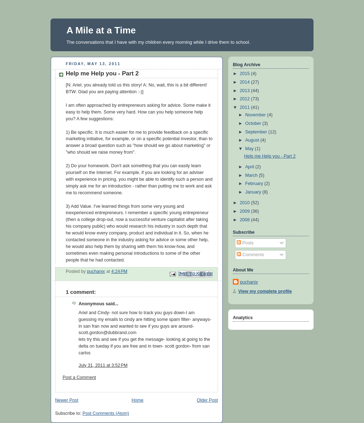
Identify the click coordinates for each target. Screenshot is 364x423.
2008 (245, 219)
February (254, 183)
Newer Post (66, 400)
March (252, 175)
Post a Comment (79, 377)
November (256, 114)
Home (138, 400)
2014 (245, 82)
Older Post (207, 400)
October (253, 123)
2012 (245, 98)
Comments (250, 254)
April (250, 166)
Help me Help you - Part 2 (270, 156)
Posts (245, 242)
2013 (245, 90)
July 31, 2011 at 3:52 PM (103, 365)
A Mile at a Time (101, 30)
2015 (245, 73)
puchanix (249, 282)
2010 (245, 202)
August (253, 140)
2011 (245, 107)
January (253, 192)
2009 (245, 211)
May (250, 148)
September (256, 131)
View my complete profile (265, 291)
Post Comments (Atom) (105, 413)
